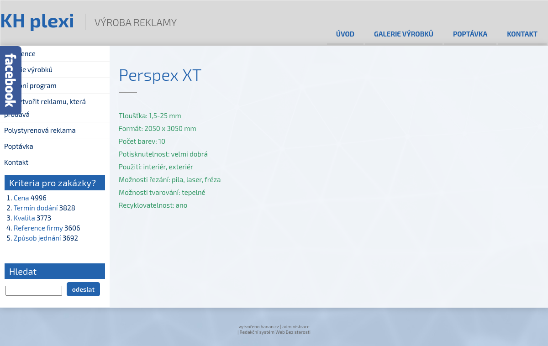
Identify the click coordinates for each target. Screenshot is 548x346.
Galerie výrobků (403, 34)
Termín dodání (36, 208)
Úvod (345, 34)
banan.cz (270, 326)
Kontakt (522, 34)
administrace (295, 326)
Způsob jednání (37, 238)
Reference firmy (38, 228)
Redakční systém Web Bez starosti (275, 332)
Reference (20, 53)
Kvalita (24, 218)
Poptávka (470, 34)
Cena (21, 198)
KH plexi (37, 19)
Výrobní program (30, 85)
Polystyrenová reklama (40, 130)
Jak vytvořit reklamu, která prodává (45, 107)
